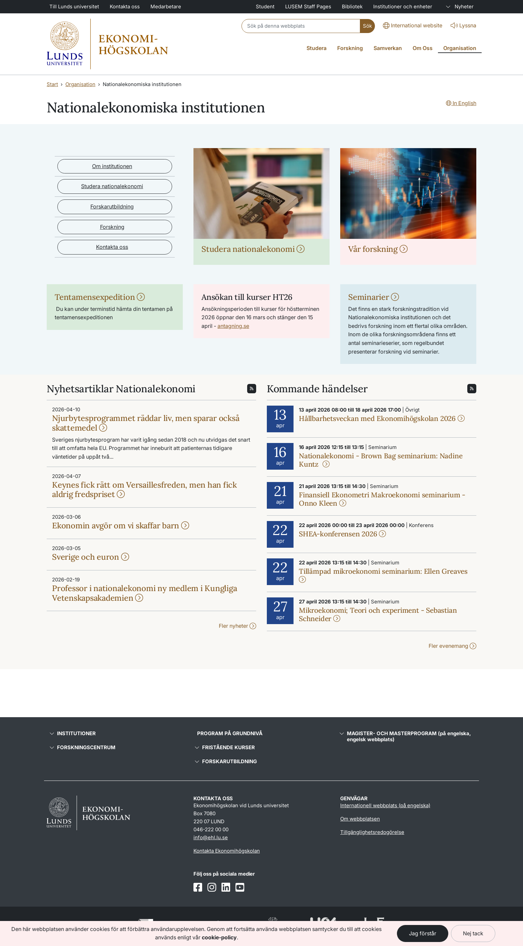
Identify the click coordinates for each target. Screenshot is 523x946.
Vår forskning (377, 249)
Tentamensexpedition (100, 297)
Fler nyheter (237, 625)
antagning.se (233, 326)
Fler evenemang (452, 645)
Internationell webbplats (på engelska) (385, 805)
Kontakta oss (112, 247)
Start (52, 84)
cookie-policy (219, 937)
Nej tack (473, 933)
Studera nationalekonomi (112, 186)
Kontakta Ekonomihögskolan (226, 851)
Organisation (80, 84)
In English (461, 103)
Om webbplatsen (360, 819)
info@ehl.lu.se (210, 837)
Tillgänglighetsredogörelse (372, 832)
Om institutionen (112, 166)
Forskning (112, 226)
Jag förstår (422, 933)
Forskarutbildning (112, 206)
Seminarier (373, 297)
